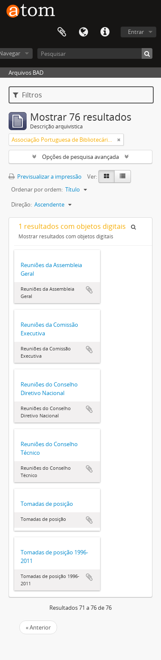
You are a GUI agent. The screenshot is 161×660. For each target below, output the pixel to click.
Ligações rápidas (104, 32)
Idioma (83, 32)
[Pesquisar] (94, 53)
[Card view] (106, 176)
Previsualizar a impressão (45, 176)
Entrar (136, 32)
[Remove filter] (119, 139)
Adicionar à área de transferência (89, 290)
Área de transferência (62, 32)
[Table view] (122, 176)
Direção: (21, 204)
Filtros (27, 95)
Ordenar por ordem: (37, 189)
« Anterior (38, 627)
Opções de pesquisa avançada (80, 157)
